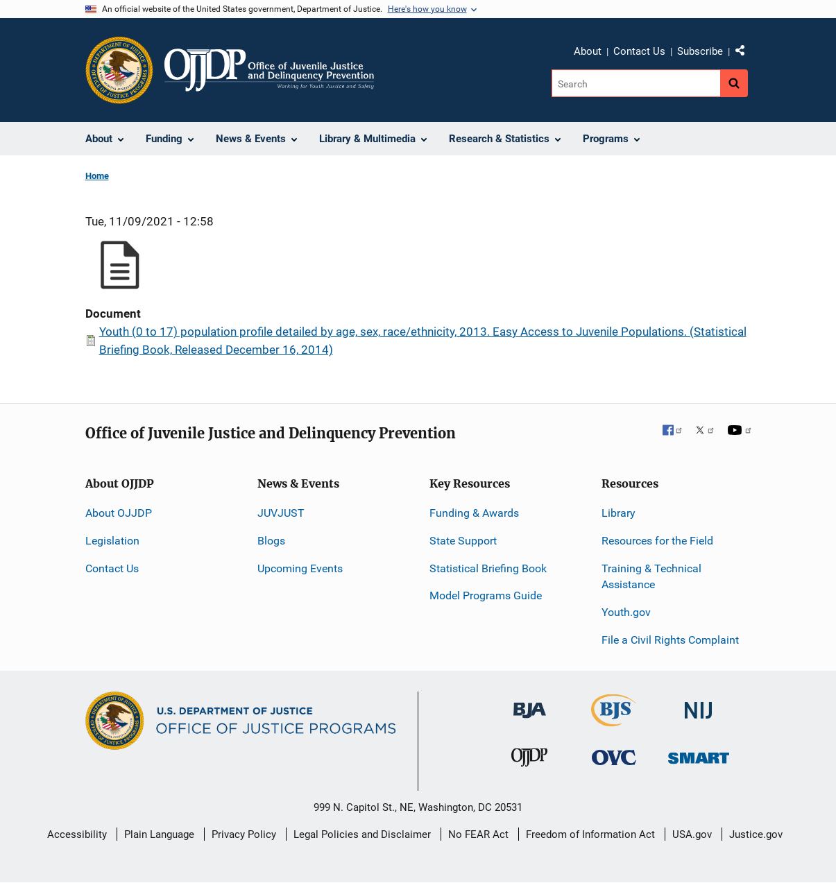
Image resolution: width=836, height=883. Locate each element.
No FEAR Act (478, 834)
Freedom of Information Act (590, 834)
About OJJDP (118, 513)
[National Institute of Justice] (699, 704)
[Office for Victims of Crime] (614, 757)
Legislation (112, 540)
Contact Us (639, 51)
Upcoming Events (300, 568)
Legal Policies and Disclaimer (362, 834)
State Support (463, 540)
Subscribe (700, 51)
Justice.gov (756, 834)
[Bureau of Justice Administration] (529, 703)
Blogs (271, 540)
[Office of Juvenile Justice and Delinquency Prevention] (529, 760)
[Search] (636, 83)
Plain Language (159, 834)
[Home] (269, 70)
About (588, 51)
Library (618, 513)
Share (745, 53)
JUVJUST (281, 513)
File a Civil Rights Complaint (670, 639)
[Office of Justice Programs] (119, 70)
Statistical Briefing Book (488, 568)
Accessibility (77, 834)
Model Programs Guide (485, 595)
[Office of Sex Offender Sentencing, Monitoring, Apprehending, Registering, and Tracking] (698, 754)
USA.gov (692, 834)
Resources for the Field (657, 540)
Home (97, 176)
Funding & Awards (474, 513)
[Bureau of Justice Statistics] (613, 720)
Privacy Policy (244, 834)
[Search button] (734, 83)
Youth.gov (626, 612)
